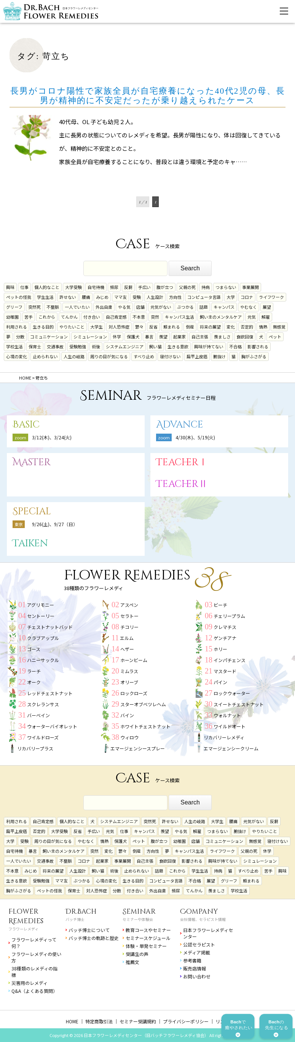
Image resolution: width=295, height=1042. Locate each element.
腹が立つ (164, 287)
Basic (26, 424)
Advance (179, 424)
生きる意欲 (177, 346)
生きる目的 (43, 327)
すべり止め (144, 356)
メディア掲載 (196, 952)
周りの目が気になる (109, 356)
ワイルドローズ (43, 737)
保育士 (35, 346)
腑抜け (219, 356)
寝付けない (170, 356)
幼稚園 (12, 317)
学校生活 (14, 346)
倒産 (190, 327)
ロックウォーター (232, 693)
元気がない (160, 307)
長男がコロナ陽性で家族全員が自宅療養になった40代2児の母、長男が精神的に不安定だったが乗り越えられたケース (147, 95)
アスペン (129, 605)
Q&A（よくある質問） (34, 991)
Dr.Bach (81, 911)
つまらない (225, 287)
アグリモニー (40, 605)
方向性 (175, 297)
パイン (220, 682)
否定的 (247, 327)
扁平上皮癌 (197, 356)
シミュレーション (90, 337)
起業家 (179, 337)
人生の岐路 (74, 356)
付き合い (91, 317)
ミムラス (129, 671)
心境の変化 (16, 356)
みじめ (102, 297)
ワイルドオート (230, 726)
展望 (267, 307)
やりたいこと (72, 327)
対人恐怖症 (118, 327)
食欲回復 (244, 337)
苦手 (28, 317)
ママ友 (120, 297)
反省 (153, 327)
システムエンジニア (125, 346)
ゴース (33, 649)
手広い (144, 287)
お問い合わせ (196, 976)
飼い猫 (155, 346)
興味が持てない (208, 346)
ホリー (220, 649)
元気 (251, 317)
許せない (67, 297)
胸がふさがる (253, 356)
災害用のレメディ (29, 983)
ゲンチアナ (225, 638)
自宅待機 (96, 287)
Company (199, 911)
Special (32, 511)
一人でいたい (77, 307)
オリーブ (129, 682)
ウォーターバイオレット (52, 726)
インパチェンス (230, 660)
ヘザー (127, 649)
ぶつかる (185, 307)
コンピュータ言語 (204, 297)
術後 (96, 346)
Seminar (139, 911)
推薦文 (132, 962)
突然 (155, 317)
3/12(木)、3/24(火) (52, 437)
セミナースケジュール (148, 938)
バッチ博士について (89, 930)
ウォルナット (227, 715)
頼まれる (171, 327)
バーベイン (38, 715)
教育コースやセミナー (148, 930)
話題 (203, 307)
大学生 (96, 327)
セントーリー (40, 616)
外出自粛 (104, 307)
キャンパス (224, 307)
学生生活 (45, 297)
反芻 (128, 287)
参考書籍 (192, 960)
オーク (34, 682)
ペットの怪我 (18, 297)
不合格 (235, 346)
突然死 (34, 307)
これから (46, 317)
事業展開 (250, 287)
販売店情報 (194, 968)
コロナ (247, 297)
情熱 (263, 327)
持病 (205, 287)
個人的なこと (46, 287)
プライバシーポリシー (186, 1021)
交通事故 (55, 346)
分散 (20, 337)
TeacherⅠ (182, 462)
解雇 (266, 317)
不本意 (138, 317)
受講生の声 (137, 954)
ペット (275, 337)
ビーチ (220, 605)
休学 (117, 337)
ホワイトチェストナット (145, 726)
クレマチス (225, 627)
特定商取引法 (99, 1021)
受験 (136, 297)
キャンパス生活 (179, 317)
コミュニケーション (49, 337)
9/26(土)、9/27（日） (55, 524)
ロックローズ (133, 693)
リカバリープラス (35, 748)
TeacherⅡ (182, 484)
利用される (16, 327)
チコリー (129, 627)
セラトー (129, 616)
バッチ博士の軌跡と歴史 (94, 938)
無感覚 (279, 327)
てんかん (69, 317)
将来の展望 (210, 327)
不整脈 (52, 307)
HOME (72, 1021)
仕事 (24, 287)
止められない (45, 356)
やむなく (248, 307)
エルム (127, 638)
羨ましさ (222, 337)
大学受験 (73, 287)
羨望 (163, 337)
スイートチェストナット (239, 704)
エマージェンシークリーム (231, 748)
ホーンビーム (133, 660)
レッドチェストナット (50, 693)
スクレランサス (43, 704)
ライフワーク (271, 297)
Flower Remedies (25, 916)
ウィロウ (129, 737)
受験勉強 (77, 346)
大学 (230, 297)
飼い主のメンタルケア (221, 317)
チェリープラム (229, 616)
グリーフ (14, 307)
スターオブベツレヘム (143, 704)
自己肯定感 (116, 317)
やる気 (124, 307)
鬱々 (139, 327)
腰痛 (86, 297)
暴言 (149, 337)
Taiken (30, 543)
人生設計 (155, 297)
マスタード (225, 671)
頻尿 (114, 287)
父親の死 (187, 287)
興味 (10, 287)
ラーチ (34, 671)
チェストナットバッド (50, 627)
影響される (257, 346)
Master (32, 462)
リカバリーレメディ (224, 737)
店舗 (140, 307)
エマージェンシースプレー (137, 748)
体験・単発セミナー (146, 946)
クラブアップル (43, 638)
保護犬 (133, 337)
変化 (230, 327)
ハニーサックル (43, 660)
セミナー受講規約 (138, 1021)
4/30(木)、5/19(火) (195, 437)
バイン (127, 715)
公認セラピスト (199, 944)
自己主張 (199, 337)
